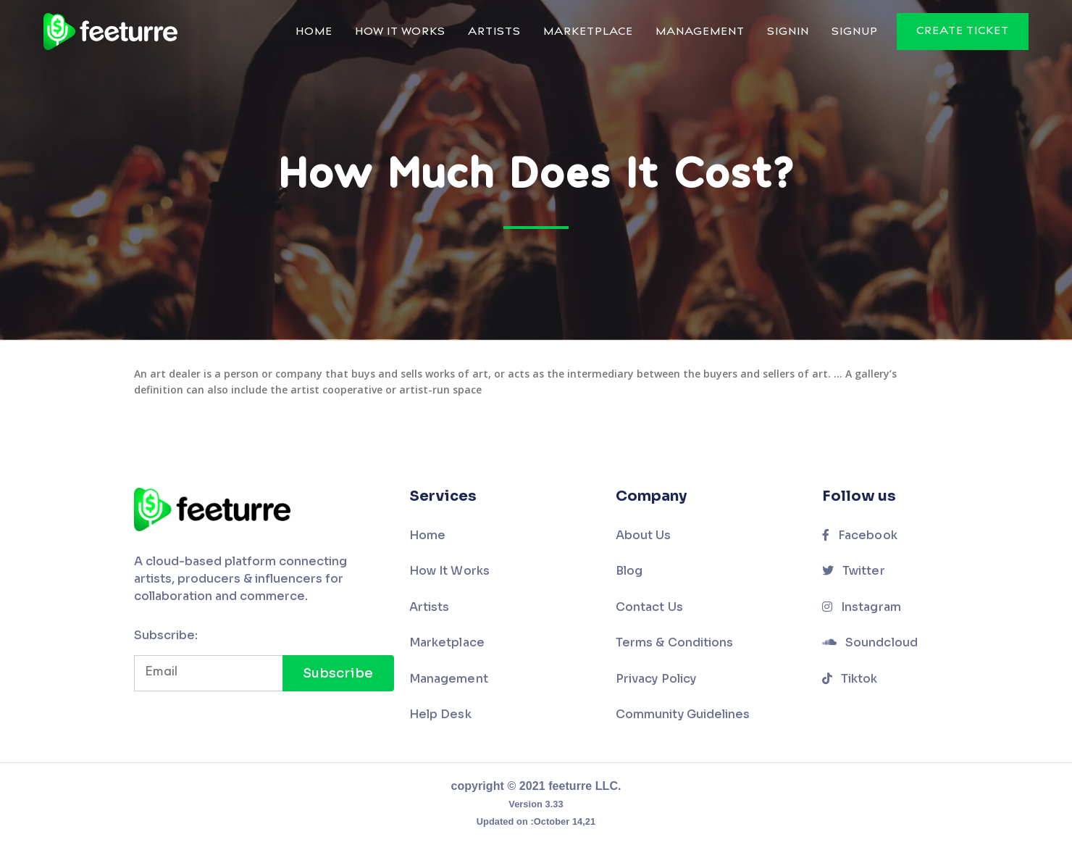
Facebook (859, 535)
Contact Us (649, 607)
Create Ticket (962, 31)
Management (700, 32)
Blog (629, 570)
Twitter (853, 570)
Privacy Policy (656, 678)
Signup (855, 32)
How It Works (400, 32)
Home (314, 32)
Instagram (861, 607)
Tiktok (850, 678)
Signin (788, 32)
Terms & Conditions (674, 642)
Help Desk (440, 714)
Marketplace (588, 32)
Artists (494, 32)
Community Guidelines (683, 714)
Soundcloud (870, 642)
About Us (643, 535)
